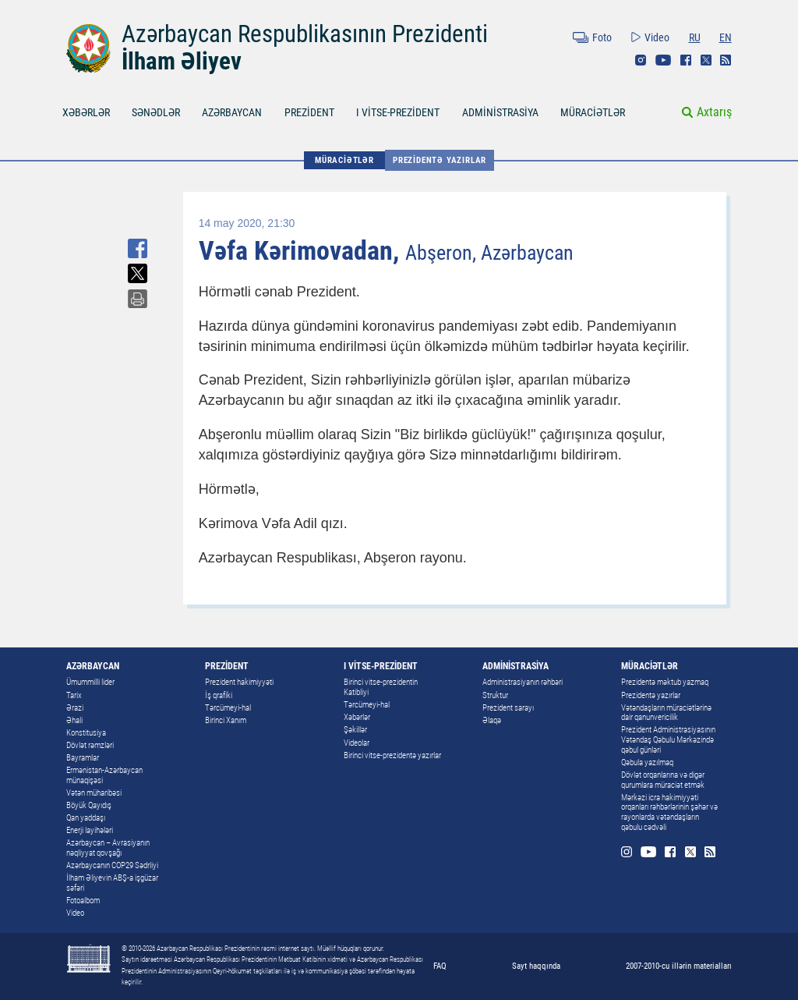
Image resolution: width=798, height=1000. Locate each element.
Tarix (74, 695)
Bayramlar (82, 758)
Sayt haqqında (536, 965)
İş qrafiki (218, 695)
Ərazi (74, 708)
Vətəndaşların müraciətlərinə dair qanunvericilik (666, 713)
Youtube (663, 60)
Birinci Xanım (225, 720)
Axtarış (714, 112)
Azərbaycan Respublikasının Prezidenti (305, 34)
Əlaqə (491, 720)
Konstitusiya (86, 733)
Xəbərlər (357, 717)
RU (695, 37)
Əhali (74, 720)
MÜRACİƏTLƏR (592, 112)
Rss (725, 60)
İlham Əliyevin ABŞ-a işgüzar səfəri (112, 883)
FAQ (440, 965)
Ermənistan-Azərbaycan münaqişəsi (104, 775)
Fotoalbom (83, 900)
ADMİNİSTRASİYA (500, 112)
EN (725, 37)
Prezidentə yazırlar (439, 159)
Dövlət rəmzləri (90, 745)
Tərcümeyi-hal (228, 708)
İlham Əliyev (182, 61)
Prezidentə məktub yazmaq (664, 682)
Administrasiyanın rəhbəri (522, 682)
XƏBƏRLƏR (86, 112)
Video (656, 37)
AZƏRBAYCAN (232, 112)
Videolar (356, 743)
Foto (602, 37)
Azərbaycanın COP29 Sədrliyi (112, 865)
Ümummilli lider (90, 682)
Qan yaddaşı (85, 818)
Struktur (495, 695)
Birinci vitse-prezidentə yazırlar (392, 755)
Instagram (640, 60)
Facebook (685, 60)
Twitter (706, 60)
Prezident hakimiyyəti (239, 682)
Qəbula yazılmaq (647, 762)
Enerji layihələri (89, 830)
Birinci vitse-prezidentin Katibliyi (381, 687)
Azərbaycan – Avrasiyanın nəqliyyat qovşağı (108, 848)
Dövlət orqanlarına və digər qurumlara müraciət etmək (662, 780)
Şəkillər (355, 730)
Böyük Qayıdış (88, 805)
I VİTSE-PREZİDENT (398, 112)
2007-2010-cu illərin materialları (679, 965)
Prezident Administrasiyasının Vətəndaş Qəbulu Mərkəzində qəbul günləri (668, 739)
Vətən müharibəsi (94, 793)
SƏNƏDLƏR (156, 112)
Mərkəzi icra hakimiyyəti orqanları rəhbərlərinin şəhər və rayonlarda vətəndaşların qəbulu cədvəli (669, 812)
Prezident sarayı (508, 708)
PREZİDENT (309, 112)
